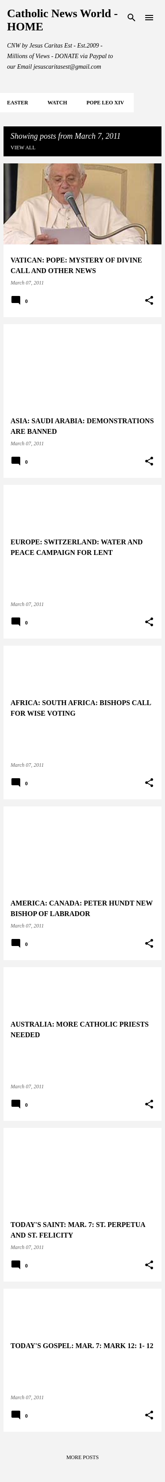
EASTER (17, 103)
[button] (149, 301)
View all (23, 147)
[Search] (131, 17)
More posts (82, 1457)
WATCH (57, 103)
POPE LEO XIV (105, 103)
